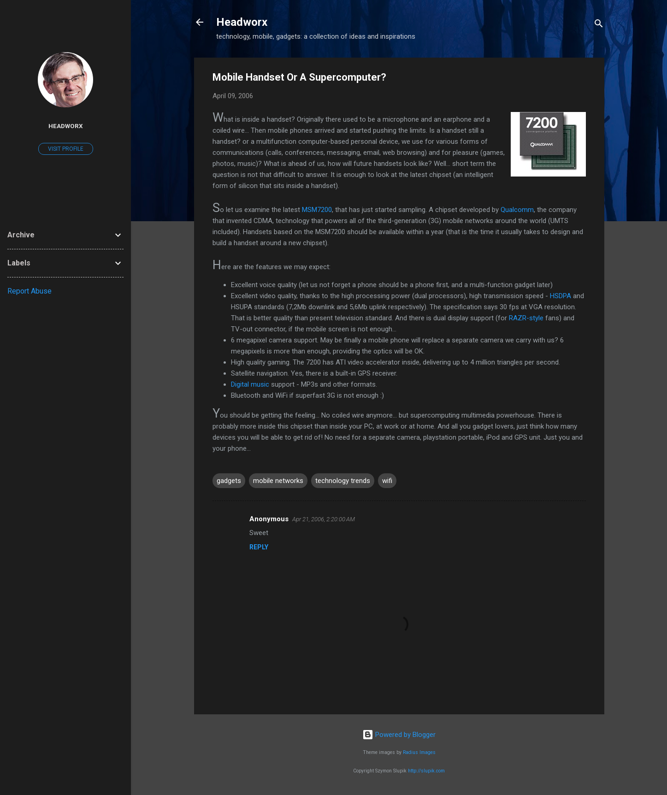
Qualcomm (517, 210)
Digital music (250, 384)
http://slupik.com (426, 771)
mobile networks (278, 481)
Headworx (241, 22)
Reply (258, 547)
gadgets (229, 481)
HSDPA (560, 296)
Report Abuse (29, 291)
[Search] (598, 25)
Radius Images (419, 752)
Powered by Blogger (399, 734)
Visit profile (65, 149)
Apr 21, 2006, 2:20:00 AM (323, 519)
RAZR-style (526, 318)
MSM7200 (317, 210)
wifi (387, 481)
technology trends (342, 481)
